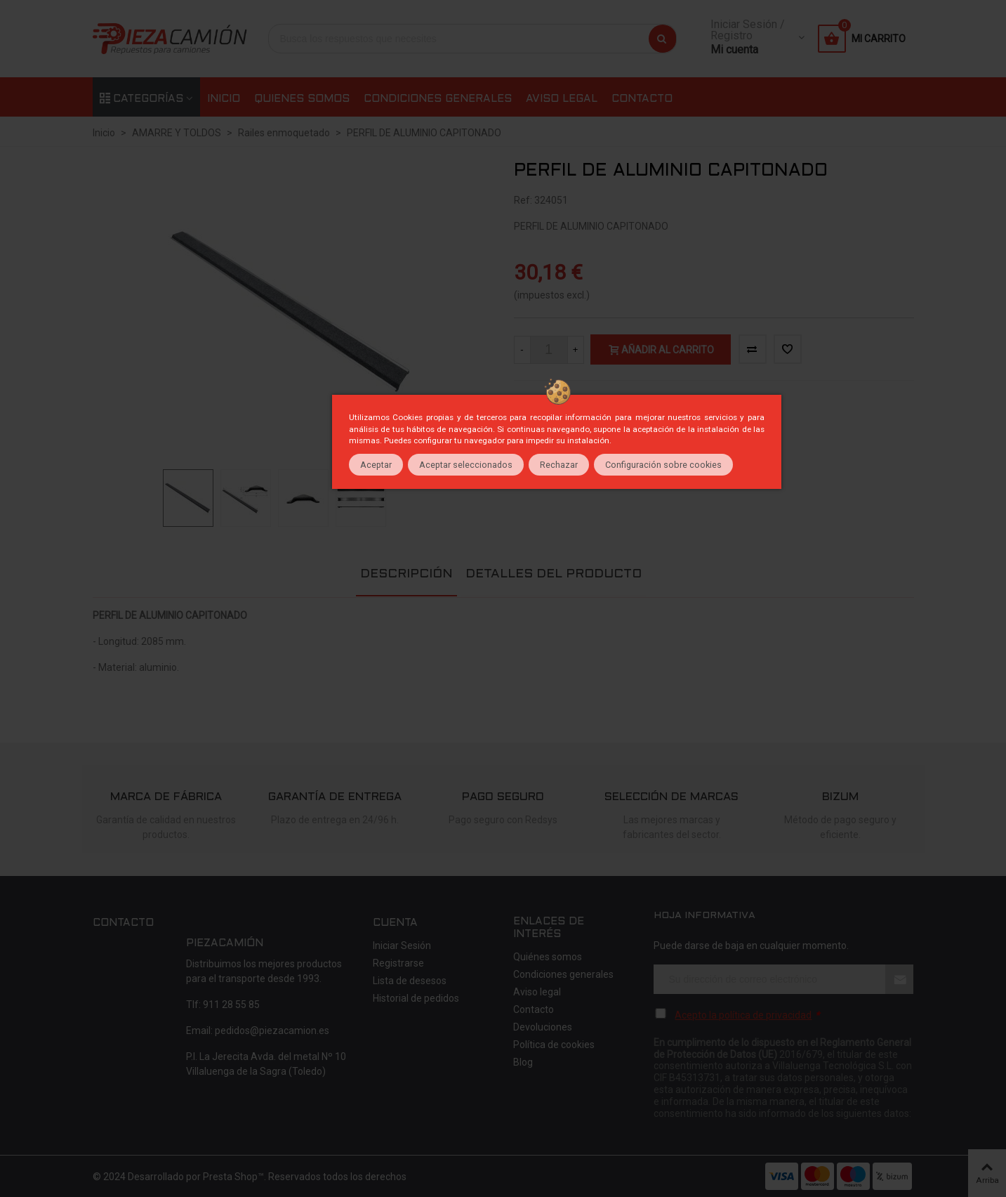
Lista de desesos (409, 980)
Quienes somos (302, 99)
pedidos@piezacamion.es (272, 1030)
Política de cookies (554, 1044)
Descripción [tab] (406, 574)
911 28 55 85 (231, 1004)
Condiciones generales (438, 99)
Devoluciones (542, 1027)
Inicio (223, 99)
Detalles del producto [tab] (553, 574)
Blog (523, 1062)
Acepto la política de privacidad (743, 1015)
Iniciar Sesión (402, 945)
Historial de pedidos (416, 998)
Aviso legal (561, 99)
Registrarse (398, 963)
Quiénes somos (547, 956)
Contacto (642, 99)
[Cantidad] (549, 350)
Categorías (141, 99)
